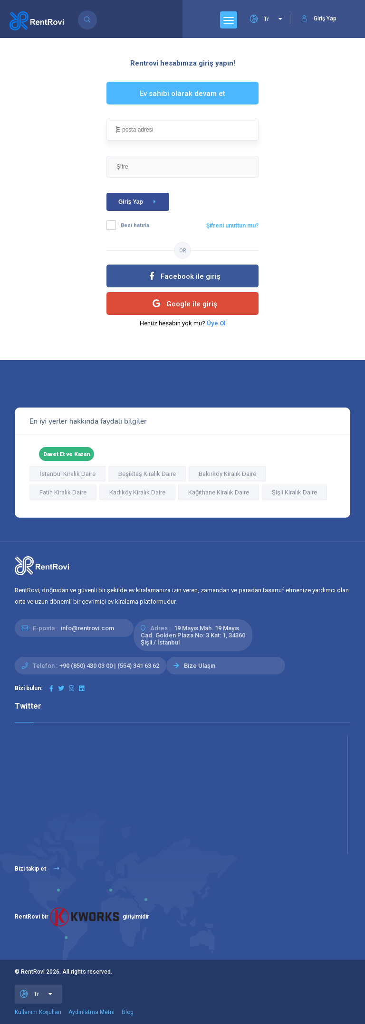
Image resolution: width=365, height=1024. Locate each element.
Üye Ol (216, 323)
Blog (128, 1012)
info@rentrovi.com (87, 628)
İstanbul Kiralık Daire (67, 473)
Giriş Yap (139, 202)
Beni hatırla (135, 225)
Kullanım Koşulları (38, 1012)
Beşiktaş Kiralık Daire (147, 473)
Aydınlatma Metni (91, 1012)
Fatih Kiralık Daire (62, 492)
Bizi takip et (37, 868)
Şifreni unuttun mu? (232, 225)
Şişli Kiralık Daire (294, 492)
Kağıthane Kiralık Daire (218, 492)
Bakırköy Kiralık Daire (227, 473)
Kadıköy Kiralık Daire (137, 492)
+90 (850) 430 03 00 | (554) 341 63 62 (109, 665)
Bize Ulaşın (199, 665)
